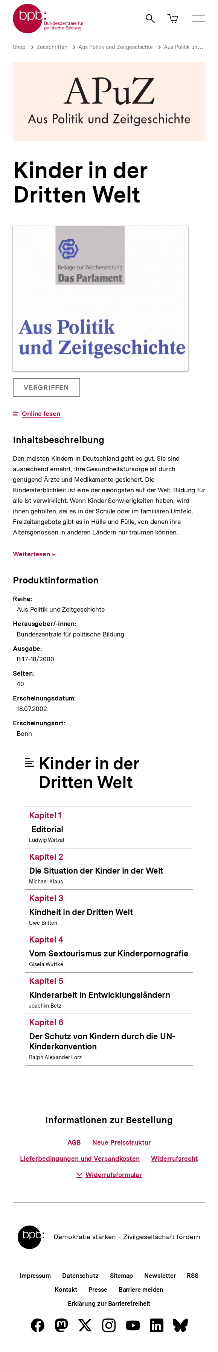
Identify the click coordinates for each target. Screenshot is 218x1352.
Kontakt (66, 1289)
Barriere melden (141, 1289)
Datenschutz (80, 1275)
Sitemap (121, 1275)
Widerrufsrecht (174, 1158)
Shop (19, 47)
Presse (97, 1289)
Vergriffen (47, 390)
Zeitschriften (52, 47)
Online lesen (41, 414)
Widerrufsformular (109, 1174)
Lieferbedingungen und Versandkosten (80, 1158)
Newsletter (159, 1275)
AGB (74, 1142)
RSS (192, 1275)
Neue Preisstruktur (121, 1142)
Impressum (35, 1275)
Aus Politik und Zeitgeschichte (115, 47)
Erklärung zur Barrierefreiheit (109, 1303)
